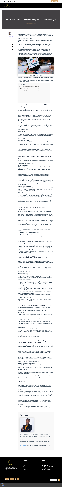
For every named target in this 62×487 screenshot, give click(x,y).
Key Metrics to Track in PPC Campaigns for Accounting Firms (29, 88)
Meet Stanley (21, 101)
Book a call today (23, 445)
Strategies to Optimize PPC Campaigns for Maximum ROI (29, 92)
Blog (36, 5)
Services (32, 5)
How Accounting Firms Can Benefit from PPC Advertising (29, 86)
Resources (41, 5)
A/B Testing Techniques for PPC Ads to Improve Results (28, 94)
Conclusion (21, 99)
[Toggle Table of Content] (48, 84)
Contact (46, 5)
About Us (26, 5)
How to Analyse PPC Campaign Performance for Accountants (29, 90)
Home (22, 5)
